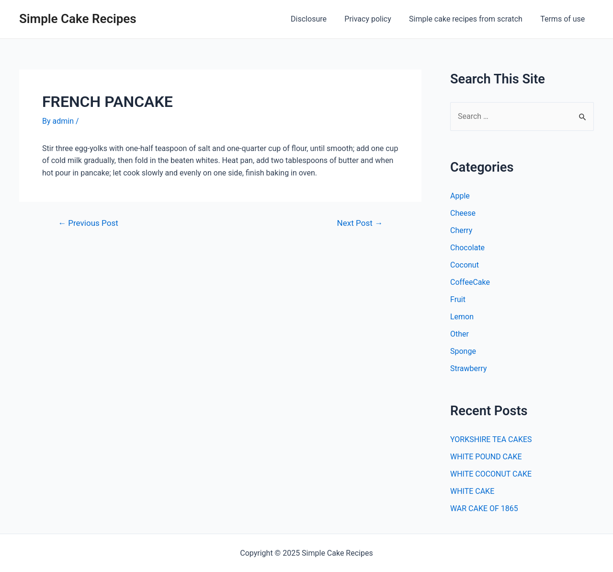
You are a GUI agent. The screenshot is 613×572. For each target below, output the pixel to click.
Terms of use (564, 18)
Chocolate (467, 247)
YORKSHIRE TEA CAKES (491, 439)
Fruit (457, 299)
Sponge (463, 351)
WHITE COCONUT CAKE (491, 474)
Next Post (360, 223)
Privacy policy (374, 18)
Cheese (463, 213)
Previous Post (88, 223)
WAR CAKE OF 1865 (484, 508)
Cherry (461, 230)
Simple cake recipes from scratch (469, 18)
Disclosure (318, 18)
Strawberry (468, 368)
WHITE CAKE (472, 491)
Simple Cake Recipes (77, 19)
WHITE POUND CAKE (486, 456)
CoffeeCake (470, 282)
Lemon (462, 316)
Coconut (464, 264)
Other (459, 334)
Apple (460, 195)
